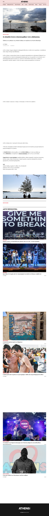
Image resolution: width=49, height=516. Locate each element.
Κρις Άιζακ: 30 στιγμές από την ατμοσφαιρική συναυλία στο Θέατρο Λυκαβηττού (22, 274)
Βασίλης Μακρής (6, 343)
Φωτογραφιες (5, 202)
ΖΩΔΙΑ (40, 4)
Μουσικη (5, 240)
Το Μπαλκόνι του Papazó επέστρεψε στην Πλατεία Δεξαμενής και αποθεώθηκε (22, 442)
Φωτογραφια (6, 34)
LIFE (22, 4)
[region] (24, 81)
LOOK (26, 4)
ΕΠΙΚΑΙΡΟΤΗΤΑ (10, 4)
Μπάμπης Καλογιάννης (7, 243)
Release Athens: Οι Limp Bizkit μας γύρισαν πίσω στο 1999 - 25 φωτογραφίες (21, 241)
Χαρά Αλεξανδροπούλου (7, 444)
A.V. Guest (4, 376)
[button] (3, 1)
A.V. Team (5, 44)
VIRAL (36, 4)
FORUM (4, 4)
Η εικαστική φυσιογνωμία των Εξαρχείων (13, 342)
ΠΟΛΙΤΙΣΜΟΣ (17, 4)
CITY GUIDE (45, 4)
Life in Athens (6, 373)
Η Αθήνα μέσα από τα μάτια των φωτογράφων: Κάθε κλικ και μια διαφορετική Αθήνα (23, 374)
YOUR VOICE (31, 4)
